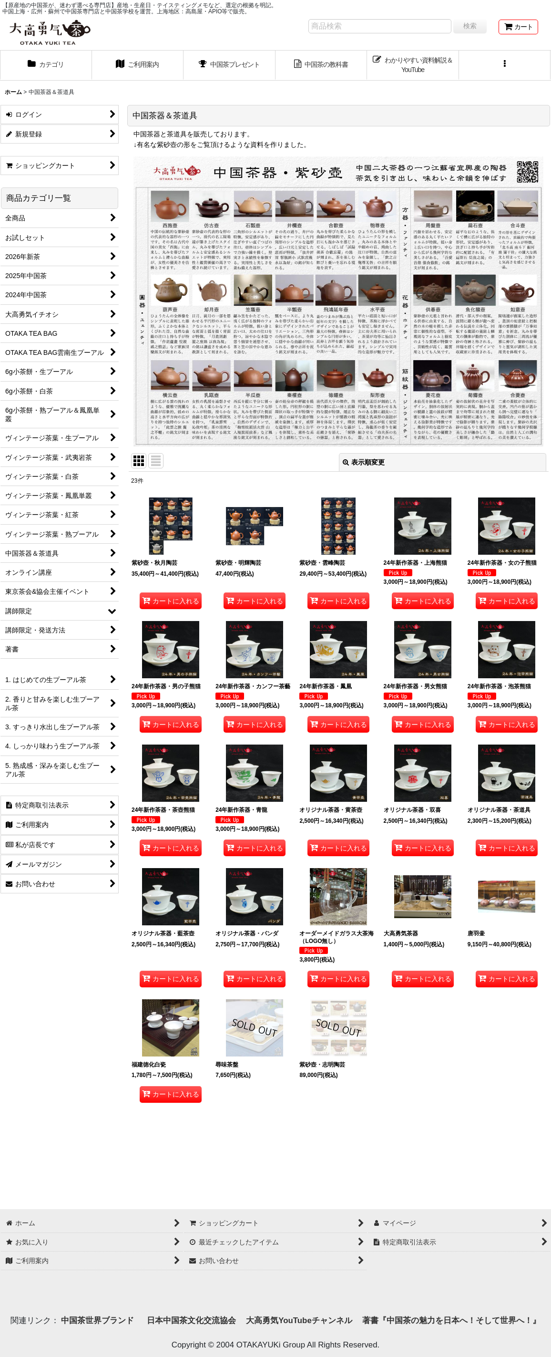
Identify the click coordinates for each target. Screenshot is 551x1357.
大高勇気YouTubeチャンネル (299, 1320)
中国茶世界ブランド (98, 1320)
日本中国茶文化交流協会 (191, 1320)
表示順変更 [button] (364, 462)
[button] (505, 65)
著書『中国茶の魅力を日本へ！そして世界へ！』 (451, 1320)
